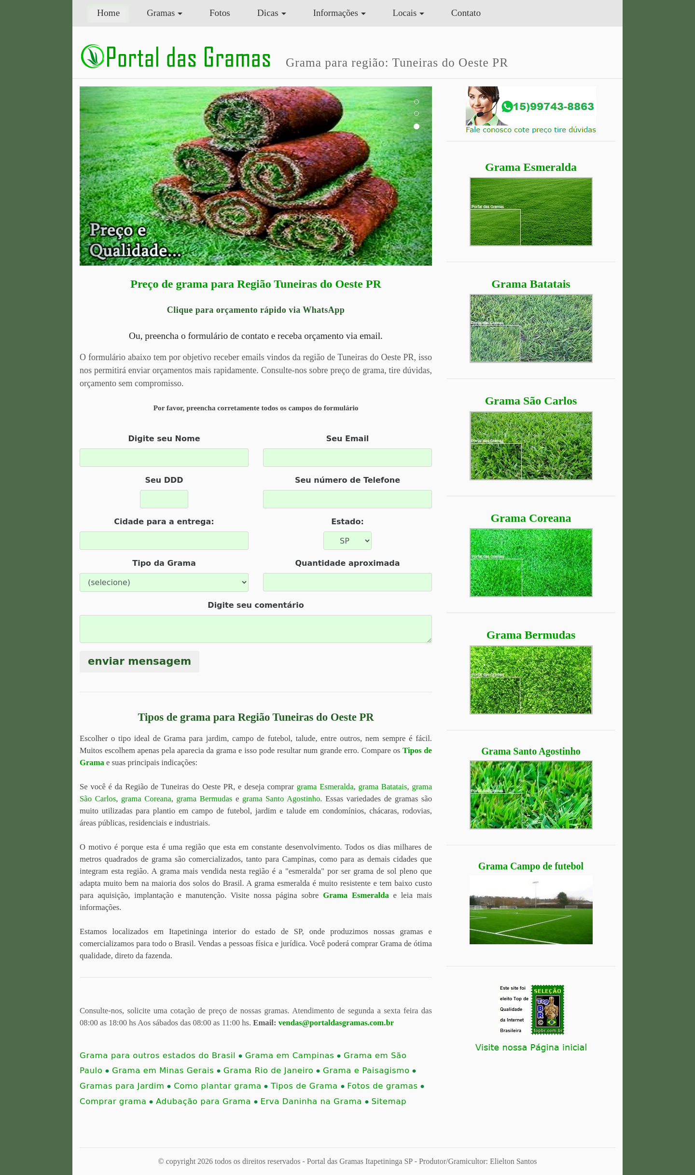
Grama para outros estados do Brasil (161, 1055)
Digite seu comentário (256, 605)
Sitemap (389, 1101)
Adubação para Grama (207, 1101)
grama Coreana (146, 798)
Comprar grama (116, 1101)
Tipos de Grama (307, 1086)
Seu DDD (164, 480)
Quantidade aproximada (347, 563)
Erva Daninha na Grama (314, 1101)
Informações (335, 13)
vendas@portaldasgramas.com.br (336, 1022)
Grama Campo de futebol (531, 866)
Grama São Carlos (531, 400)
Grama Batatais (530, 284)
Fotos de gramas (385, 1086)
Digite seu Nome (164, 438)
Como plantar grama (221, 1086)
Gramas (161, 13)
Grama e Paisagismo (369, 1070)
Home (113, 12)
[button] (106, 176)
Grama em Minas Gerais (166, 1070)
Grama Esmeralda (531, 167)
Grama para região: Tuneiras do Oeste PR (397, 62)
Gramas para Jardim (125, 1086)
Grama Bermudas (531, 635)
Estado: (347, 521)
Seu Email (347, 438)
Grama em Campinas (293, 1055)
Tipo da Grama (164, 563)
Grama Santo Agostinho (531, 751)
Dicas (267, 13)
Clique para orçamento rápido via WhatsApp (256, 310)
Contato (466, 13)
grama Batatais (382, 786)
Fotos (219, 13)
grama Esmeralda (325, 786)
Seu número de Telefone (347, 480)
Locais (405, 13)
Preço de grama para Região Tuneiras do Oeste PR (255, 284)
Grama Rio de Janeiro (271, 1070)
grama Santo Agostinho (281, 798)
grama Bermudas (205, 798)
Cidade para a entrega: (164, 521)
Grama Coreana (531, 518)
